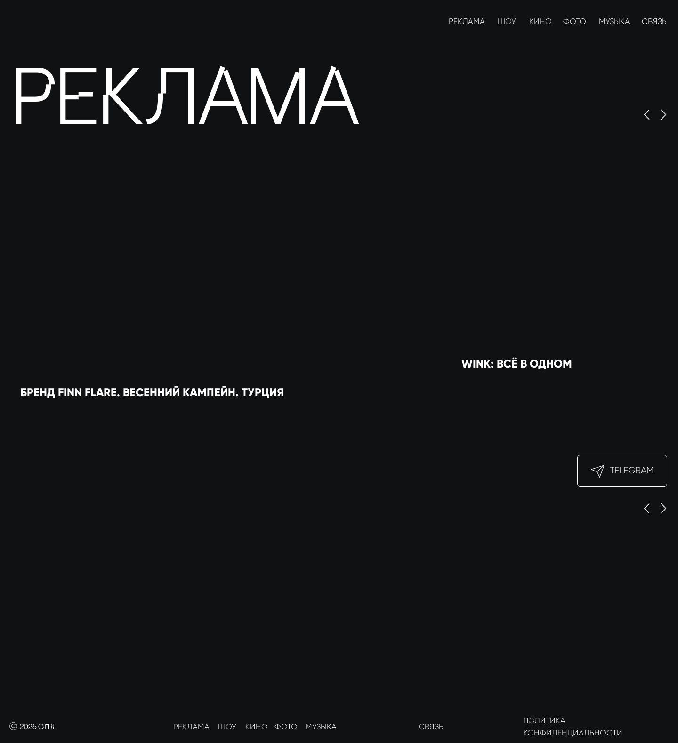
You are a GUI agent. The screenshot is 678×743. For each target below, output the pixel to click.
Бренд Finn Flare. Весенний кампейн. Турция (152, 392)
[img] (21, 21)
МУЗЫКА (614, 21)
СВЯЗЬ (654, 21)
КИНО (540, 21)
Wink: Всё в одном (516, 363)
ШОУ (507, 21)
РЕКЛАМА (467, 21)
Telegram (632, 470)
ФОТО (574, 21)
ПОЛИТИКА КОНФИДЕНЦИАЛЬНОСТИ (572, 726)
